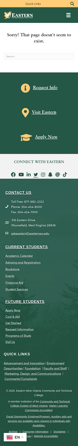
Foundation (33, 368)
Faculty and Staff (55, 368)
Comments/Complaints (20, 378)
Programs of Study (18, 335)
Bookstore (12, 269)
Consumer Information (35, 431)
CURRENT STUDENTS (26, 247)
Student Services (16, 289)
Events (9, 275)
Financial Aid (14, 282)
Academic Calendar (19, 255)
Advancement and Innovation (24, 363)
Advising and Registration (23, 262)
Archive (13, 431)
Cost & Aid (12, 316)
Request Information (19, 329)
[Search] (39, 56)
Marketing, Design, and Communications (32, 373)
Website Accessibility (46, 436)
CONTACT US (18, 192)
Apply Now (12, 310)
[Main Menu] (68, 15)
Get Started (13, 323)
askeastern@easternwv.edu (30, 233)
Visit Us (10, 342)
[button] (72, 4)
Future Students (25, 302)
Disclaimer (59, 431)
